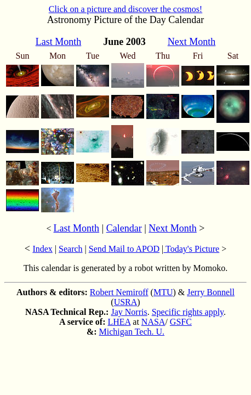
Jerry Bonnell (211, 292)
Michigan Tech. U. (131, 331)
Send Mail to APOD (124, 248)
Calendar (124, 228)
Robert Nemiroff (119, 292)
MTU (163, 292)
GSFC (181, 321)
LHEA (119, 321)
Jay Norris (129, 312)
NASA (153, 321)
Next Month (173, 228)
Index (42, 248)
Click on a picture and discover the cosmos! (125, 9)
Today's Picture (191, 248)
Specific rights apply (188, 312)
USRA (126, 302)
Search (71, 248)
